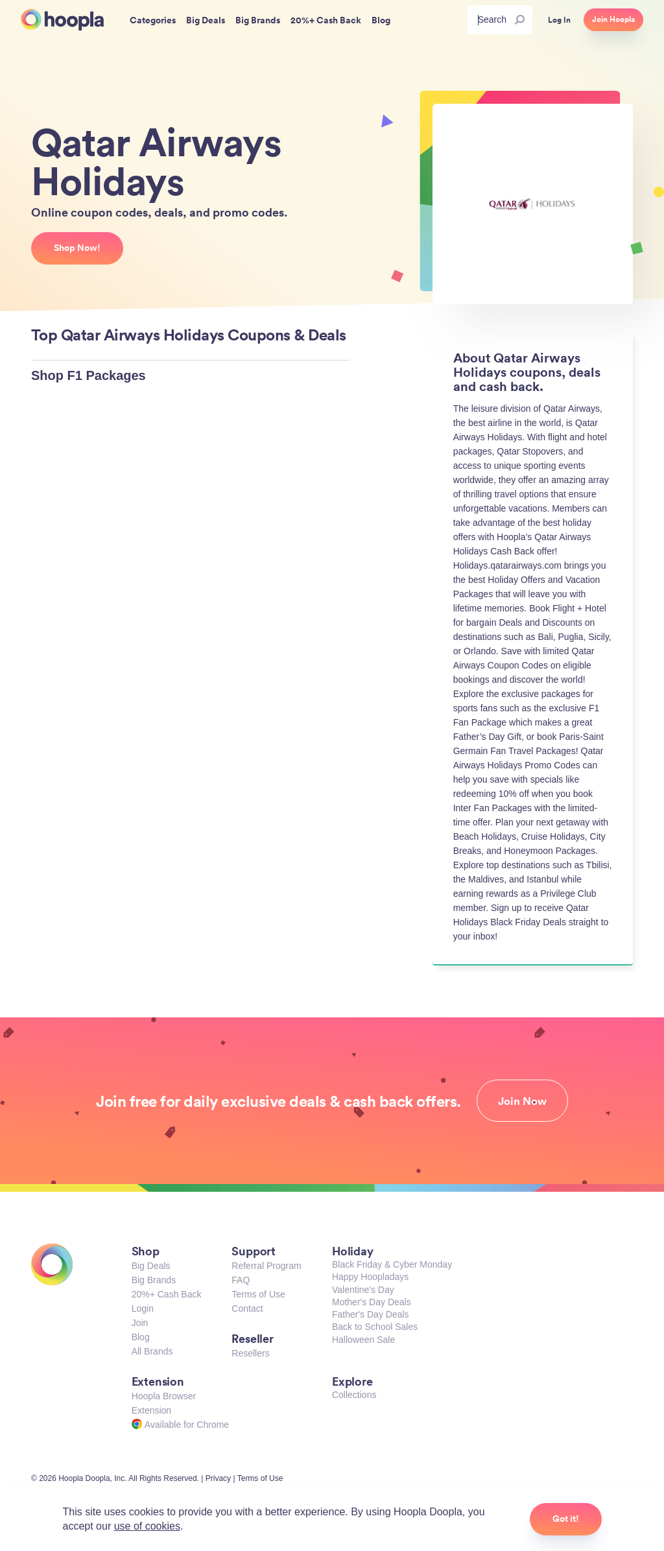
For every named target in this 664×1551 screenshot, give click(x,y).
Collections (354, 1395)
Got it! (565, 1518)
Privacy (218, 1478)
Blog (141, 1337)
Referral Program (266, 1266)
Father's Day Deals (370, 1314)
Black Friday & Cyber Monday (392, 1264)
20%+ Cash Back (167, 1294)
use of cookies (147, 1526)
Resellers (250, 1353)
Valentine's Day (363, 1290)
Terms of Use (258, 1294)
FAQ (240, 1280)
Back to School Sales (375, 1326)
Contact (247, 1308)
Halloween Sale (363, 1339)
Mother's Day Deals (371, 1302)
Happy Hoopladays (370, 1277)
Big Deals (151, 1266)
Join (140, 1323)
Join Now (522, 1101)
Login (143, 1308)
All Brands (152, 1351)
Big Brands (154, 1280)
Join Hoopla (613, 19)
